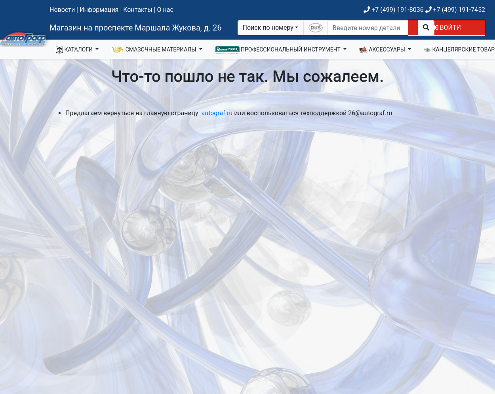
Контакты (137, 9)
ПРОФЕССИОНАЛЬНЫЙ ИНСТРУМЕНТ (278, 49)
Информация (99, 9)
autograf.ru (217, 113)
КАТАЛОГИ (75, 49)
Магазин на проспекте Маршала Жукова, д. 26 (136, 27)
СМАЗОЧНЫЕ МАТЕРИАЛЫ (154, 49)
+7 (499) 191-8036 (393, 9)
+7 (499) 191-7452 (455, 9)
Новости (62, 9)
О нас (165, 9)
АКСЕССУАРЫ (383, 49)
